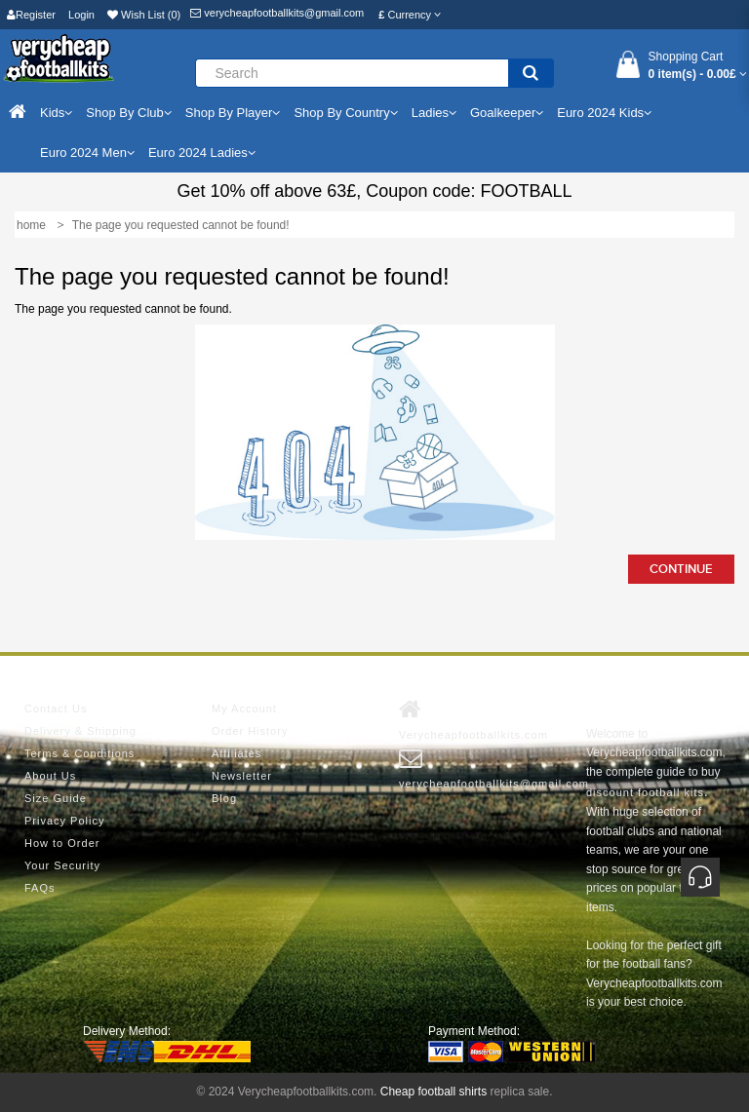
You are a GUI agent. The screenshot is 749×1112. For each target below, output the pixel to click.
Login (81, 14)
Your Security (62, 865)
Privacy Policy (64, 820)
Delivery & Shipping (80, 731)
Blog (224, 798)
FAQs (40, 888)
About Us (50, 776)
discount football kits (645, 792)
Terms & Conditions (79, 753)
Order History (250, 731)
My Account (244, 708)
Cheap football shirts (433, 1091)
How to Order (61, 843)
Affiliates (236, 753)
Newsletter (242, 776)
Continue (681, 569)
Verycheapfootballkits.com (473, 719)
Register (31, 14)
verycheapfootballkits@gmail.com (277, 13)
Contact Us (55, 708)
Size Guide (55, 798)
